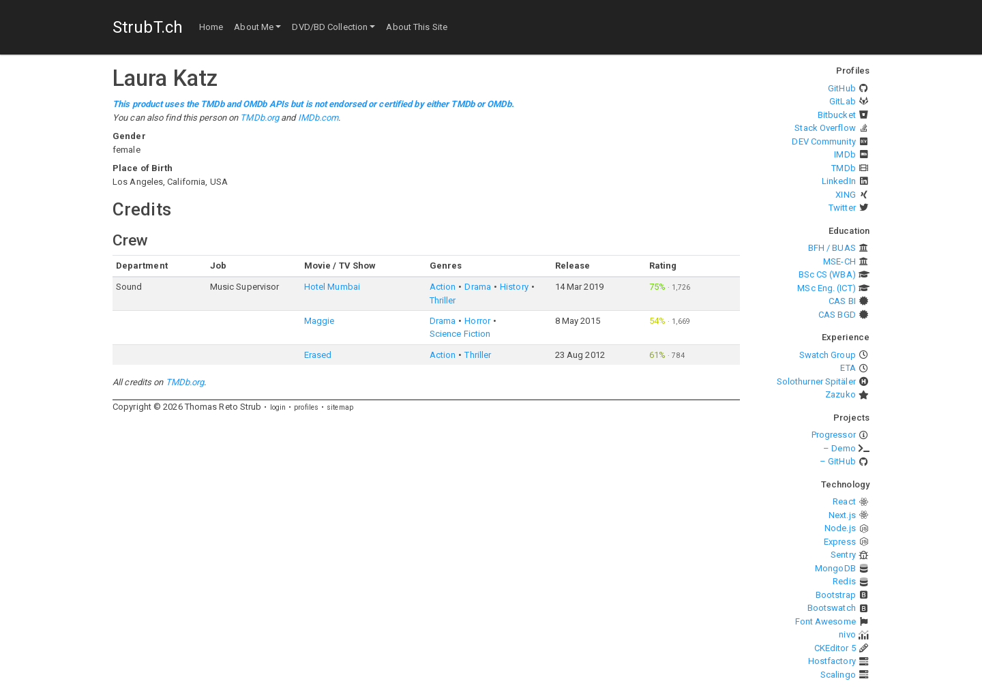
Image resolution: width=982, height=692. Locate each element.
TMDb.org (259, 117)
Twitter (842, 207)
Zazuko (840, 394)
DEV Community (823, 141)
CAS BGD (837, 315)
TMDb (843, 168)
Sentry (843, 555)
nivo (847, 634)
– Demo (839, 448)
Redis (844, 581)
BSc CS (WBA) (827, 274)
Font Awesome (825, 621)
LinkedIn (839, 181)
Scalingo (838, 675)
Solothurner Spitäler (816, 381)
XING (845, 195)
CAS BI (842, 301)
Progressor (834, 435)
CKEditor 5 (835, 648)
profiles (306, 407)
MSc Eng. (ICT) (826, 288)
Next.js (842, 515)
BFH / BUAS (832, 248)
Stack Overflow (824, 128)
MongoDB (835, 568)
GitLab (842, 101)
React (844, 501)
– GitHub (838, 461)
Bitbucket (837, 115)
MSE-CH (839, 261)
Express (840, 542)
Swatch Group (827, 355)
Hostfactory (832, 661)
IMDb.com (318, 117)
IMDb (844, 154)
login (278, 407)
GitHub (842, 88)
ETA (847, 368)
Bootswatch (831, 608)
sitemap (340, 407)
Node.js (840, 528)
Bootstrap (836, 595)
